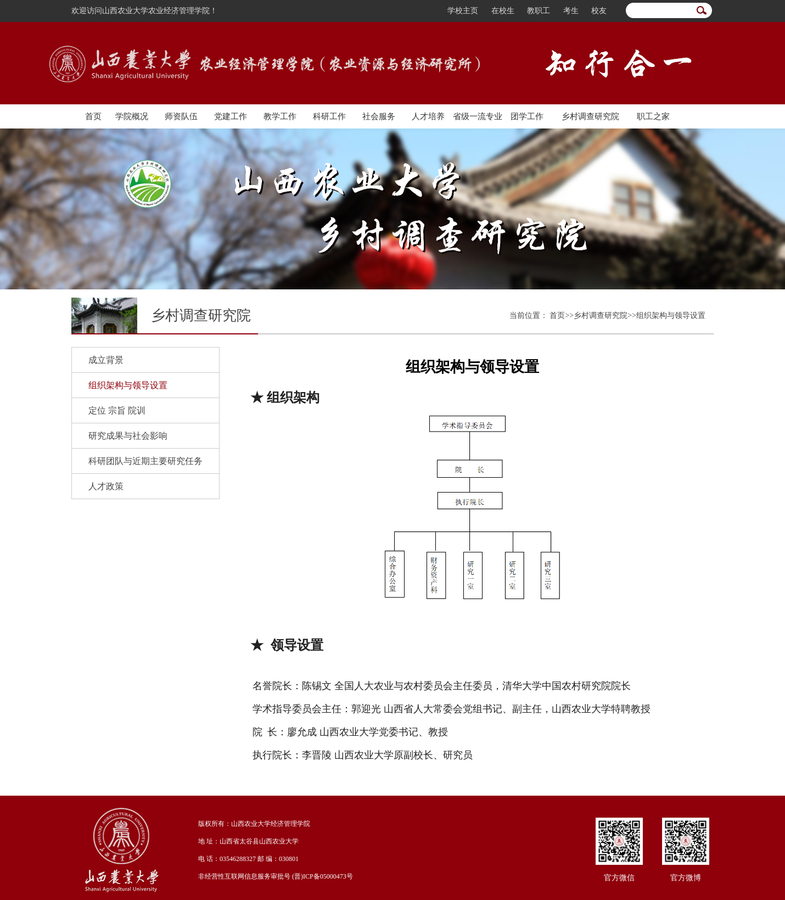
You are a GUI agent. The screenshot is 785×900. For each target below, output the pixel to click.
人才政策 (106, 486)
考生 (571, 11)
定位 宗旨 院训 (116, 410)
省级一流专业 (477, 116)
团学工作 (527, 116)
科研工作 (329, 116)
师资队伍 (181, 116)
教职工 (538, 11)
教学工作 (279, 116)
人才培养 (428, 116)
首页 (93, 116)
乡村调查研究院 (590, 116)
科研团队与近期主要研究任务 (145, 461)
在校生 (502, 11)
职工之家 (653, 116)
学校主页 (462, 11)
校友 (599, 11)
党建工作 (230, 116)
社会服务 (378, 116)
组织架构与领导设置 (127, 385)
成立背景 (106, 360)
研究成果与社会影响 (127, 435)
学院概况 (131, 116)
